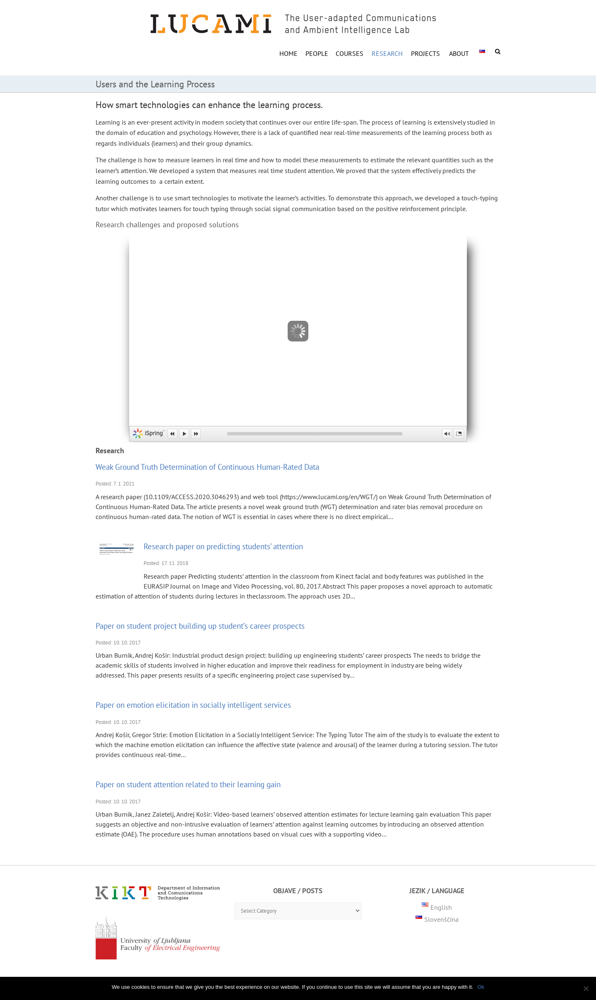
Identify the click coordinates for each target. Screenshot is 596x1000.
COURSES (349, 53)
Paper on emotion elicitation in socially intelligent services (193, 705)
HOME (288, 53)
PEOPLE (316, 53)
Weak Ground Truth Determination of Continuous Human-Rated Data (207, 467)
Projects (425, 53)
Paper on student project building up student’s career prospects (200, 625)
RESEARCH (387, 53)
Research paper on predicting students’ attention (223, 546)
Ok (480, 987)
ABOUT (459, 53)
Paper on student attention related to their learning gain (188, 784)
